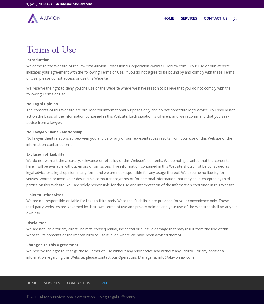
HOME (168, 19)
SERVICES (189, 19)
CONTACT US (215, 19)
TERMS (103, 283)
